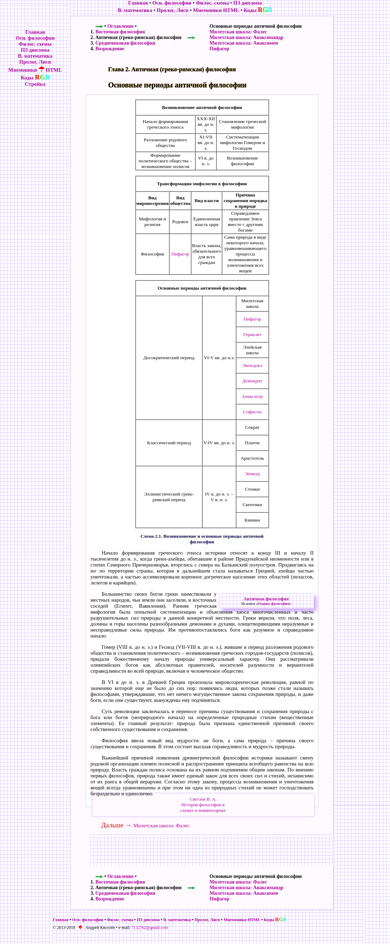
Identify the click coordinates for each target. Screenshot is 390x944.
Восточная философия (120, 31)
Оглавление (120, 26)
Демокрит (252, 380)
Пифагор (219, 48)
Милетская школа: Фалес (238, 31)
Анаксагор (252, 396)
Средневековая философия (125, 43)
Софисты (252, 411)
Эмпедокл (252, 365)
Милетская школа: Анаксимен (243, 43)
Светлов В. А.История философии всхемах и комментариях (203, 804)
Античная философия (265, 598)
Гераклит (252, 334)
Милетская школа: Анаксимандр (246, 37)
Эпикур (252, 473)
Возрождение (110, 48)
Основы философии (273, 604)
